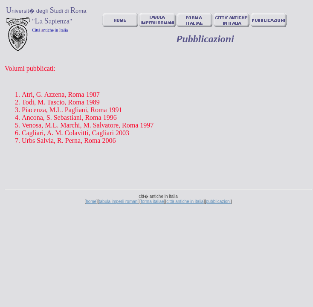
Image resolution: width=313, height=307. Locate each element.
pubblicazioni (218, 201)
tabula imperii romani (119, 201)
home (91, 201)
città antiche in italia (184, 201)
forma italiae (152, 201)
